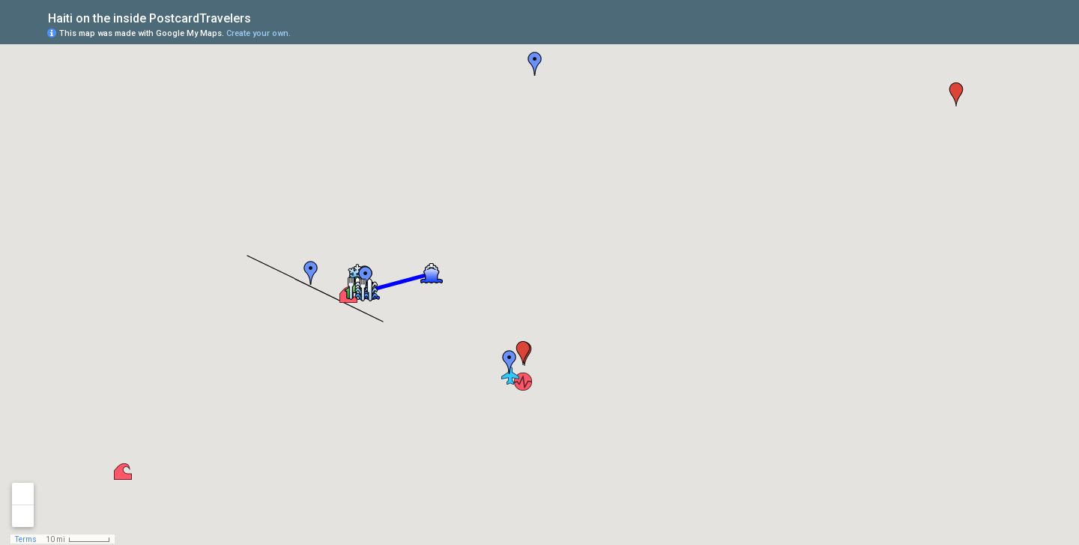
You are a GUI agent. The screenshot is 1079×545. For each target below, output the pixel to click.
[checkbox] (262, 16)
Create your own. (258, 33)
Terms (26, 539)
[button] (523, 381)
